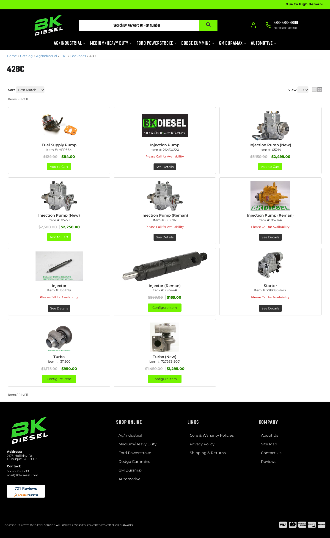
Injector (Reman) (165, 286)
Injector (59, 286)
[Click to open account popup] (253, 25)
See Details (165, 167)
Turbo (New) (164, 357)
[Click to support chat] (282, 25)
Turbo (59, 357)
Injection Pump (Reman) (164, 215)
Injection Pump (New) (270, 145)
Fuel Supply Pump (59, 145)
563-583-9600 (18, 471)
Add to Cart (59, 167)
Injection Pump (164, 145)
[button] (148, 25)
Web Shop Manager (119, 525)
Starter (270, 286)
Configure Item (164, 308)
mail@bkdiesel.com (22, 475)
